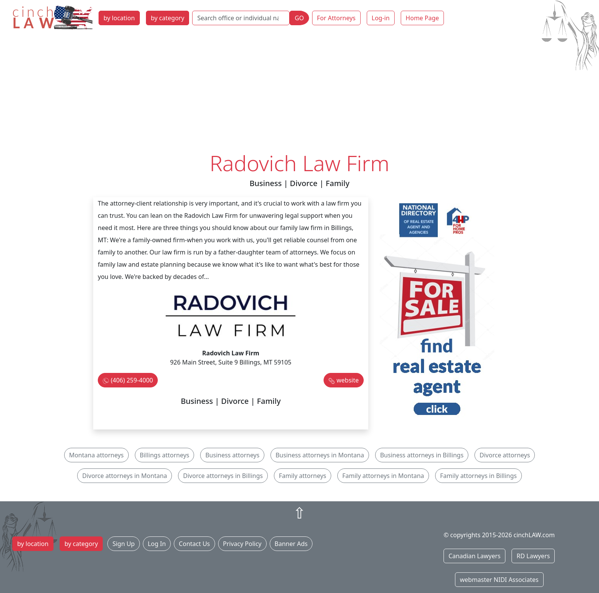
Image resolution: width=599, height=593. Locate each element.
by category (168, 18)
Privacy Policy (242, 544)
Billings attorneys (164, 455)
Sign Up (123, 544)
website (348, 380)
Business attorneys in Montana (319, 455)
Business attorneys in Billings (421, 455)
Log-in (381, 18)
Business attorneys (232, 455)
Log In (157, 544)
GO (299, 18)
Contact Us (194, 544)
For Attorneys (336, 18)
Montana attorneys (96, 455)
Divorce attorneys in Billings (223, 475)
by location (119, 18)
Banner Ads (291, 544)
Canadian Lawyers (474, 556)
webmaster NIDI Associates (499, 579)
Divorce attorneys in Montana (124, 475)
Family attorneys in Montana (383, 475)
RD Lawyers (533, 556)
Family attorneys (302, 475)
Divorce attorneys (504, 455)
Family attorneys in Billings (478, 475)
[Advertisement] (299, 92)
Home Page (422, 18)
